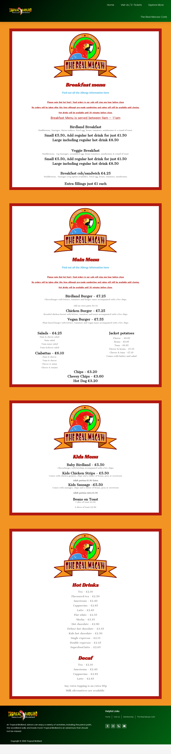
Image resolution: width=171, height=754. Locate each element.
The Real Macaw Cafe (154, 17)
